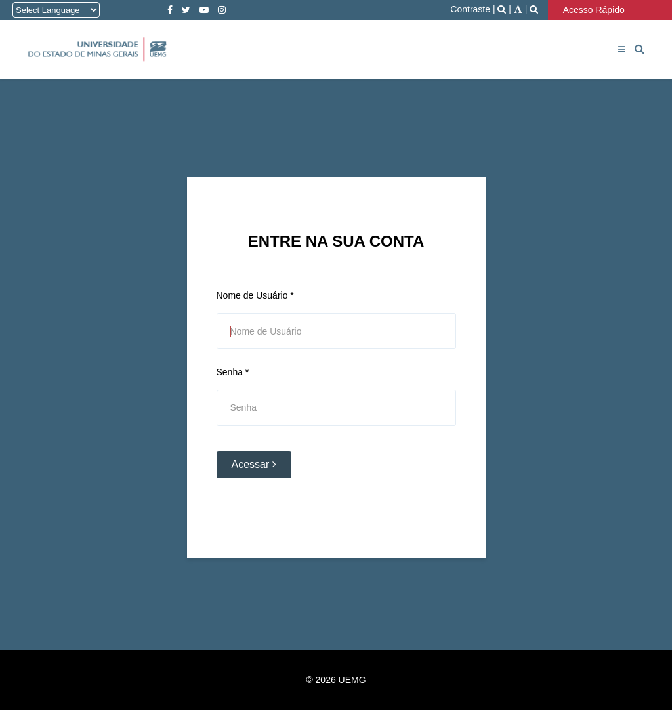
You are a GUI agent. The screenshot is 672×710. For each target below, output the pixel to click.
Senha (233, 372)
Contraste (470, 9)
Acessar (254, 464)
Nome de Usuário (255, 295)
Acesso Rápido (596, 10)
